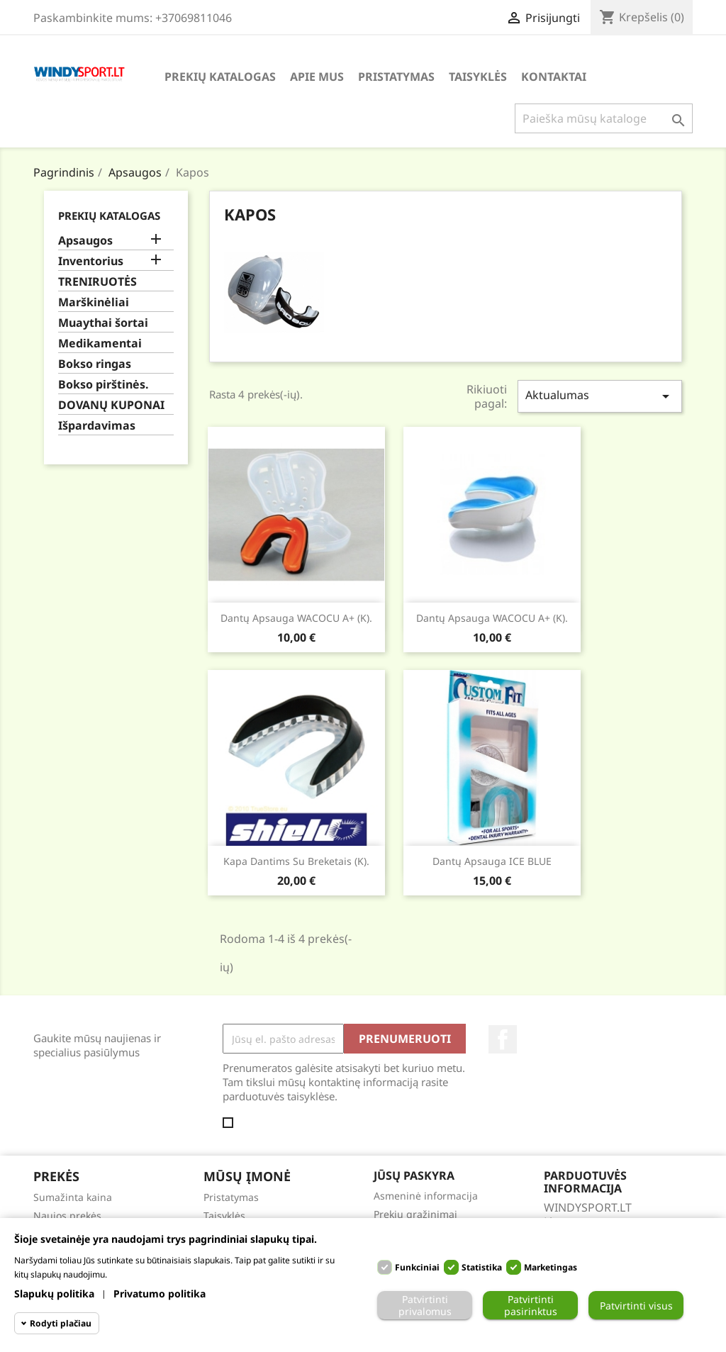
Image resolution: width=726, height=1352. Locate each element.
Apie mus (317, 76)
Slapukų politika (54, 1293)
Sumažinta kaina (72, 1197)
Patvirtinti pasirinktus (530, 1305)
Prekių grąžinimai (415, 1214)
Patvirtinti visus (636, 1305)
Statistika (482, 1267)
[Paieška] (604, 118)
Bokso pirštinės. (103, 384)
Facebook (502, 1039)
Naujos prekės (67, 1215)
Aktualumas (599, 396)
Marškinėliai (93, 302)
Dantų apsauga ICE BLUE (492, 861)
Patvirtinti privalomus (425, 1305)
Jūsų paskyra (414, 1175)
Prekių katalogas (220, 76)
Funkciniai (417, 1267)
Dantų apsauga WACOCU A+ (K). (296, 618)
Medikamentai (100, 343)
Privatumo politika (159, 1293)
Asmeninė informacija (426, 1195)
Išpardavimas (96, 425)
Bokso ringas (94, 364)
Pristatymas (396, 76)
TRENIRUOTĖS (97, 281)
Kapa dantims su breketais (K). (296, 861)
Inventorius (90, 261)
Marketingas (550, 1267)
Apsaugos (85, 240)
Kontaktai (553, 76)
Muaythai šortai (103, 322)
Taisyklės (478, 76)
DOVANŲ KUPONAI (111, 405)
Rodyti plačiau (60, 1323)
